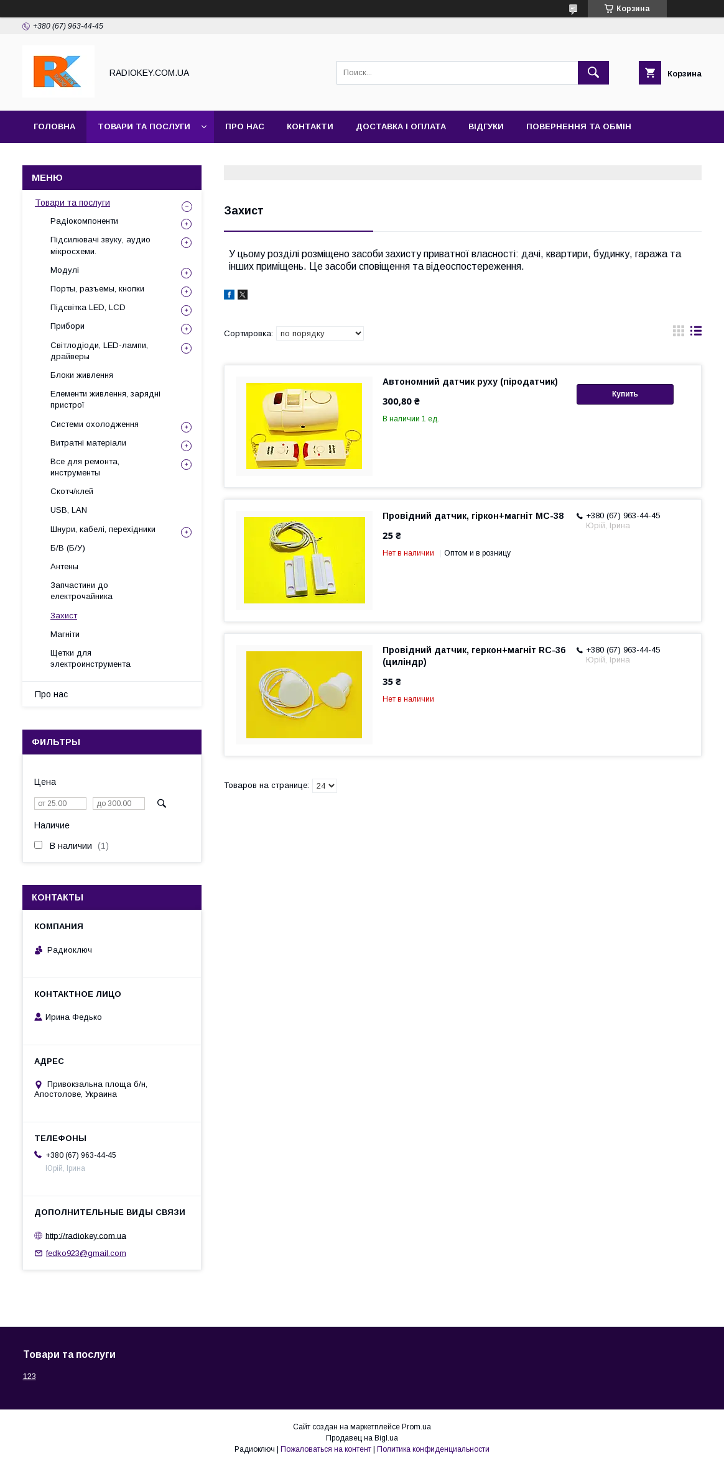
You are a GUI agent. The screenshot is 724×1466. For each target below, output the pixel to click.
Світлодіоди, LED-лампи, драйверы (99, 351)
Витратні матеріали (88, 442)
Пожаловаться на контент (326, 1449)
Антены (64, 566)
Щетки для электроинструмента (90, 658)
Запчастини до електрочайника (81, 590)
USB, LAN (68, 510)
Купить (625, 394)
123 (29, 1376)
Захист (63, 615)
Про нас (244, 126)
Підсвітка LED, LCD (88, 307)
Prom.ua (416, 1426)
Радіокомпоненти (84, 221)
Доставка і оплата (401, 126)
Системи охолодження (94, 424)
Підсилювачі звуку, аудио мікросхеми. (100, 245)
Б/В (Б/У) (67, 547)
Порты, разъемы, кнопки (97, 288)
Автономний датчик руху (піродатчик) (470, 382)
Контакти (310, 126)
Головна (54, 126)
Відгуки (486, 126)
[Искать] (593, 73)
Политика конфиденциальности (433, 1449)
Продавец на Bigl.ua (362, 1438)
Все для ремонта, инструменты (84, 467)
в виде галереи (678, 333)
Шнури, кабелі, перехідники (102, 529)
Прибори (67, 326)
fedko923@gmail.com (86, 1253)
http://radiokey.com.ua (85, 1235)
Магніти (65, 634)
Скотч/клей (71, 491)
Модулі (64, 270)
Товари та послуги (144, 126)
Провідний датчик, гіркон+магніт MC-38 (473, 516)
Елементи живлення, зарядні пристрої (105, 399)
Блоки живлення (81, 375)
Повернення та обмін (578, 126)
